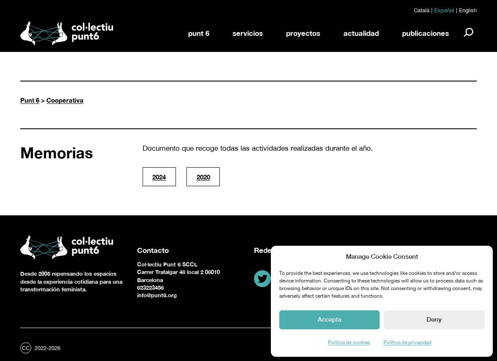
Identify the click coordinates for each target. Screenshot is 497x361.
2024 (159, 177)
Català (421, 10)
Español (444, 10)
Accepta (329, 319)
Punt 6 (29, 100)
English (468, 10)
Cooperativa (65, 100)
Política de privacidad (408, 342)
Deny (434, 319)
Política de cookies (349, 342)
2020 (203, 177)
